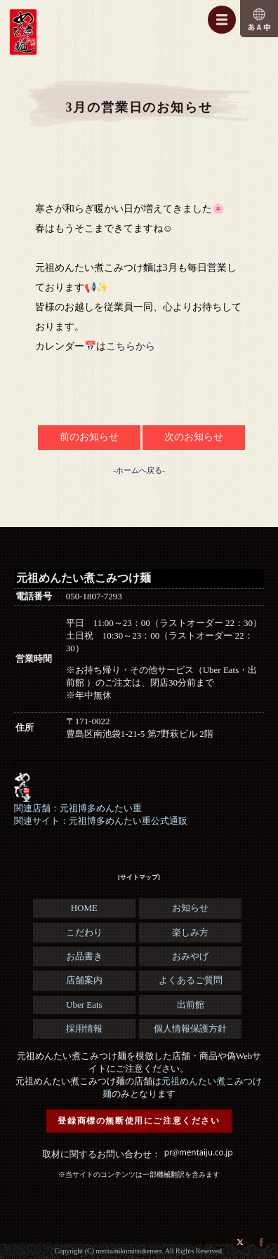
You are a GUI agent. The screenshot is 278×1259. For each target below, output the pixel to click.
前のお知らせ (89, 437)
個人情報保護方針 (190, 1028)
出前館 (190, 1004)
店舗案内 (84, 980)
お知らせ (190, 907)
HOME (84, 907)
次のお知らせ (193, 437)
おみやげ (190, 956)
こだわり (84, 932)
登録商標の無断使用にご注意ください (139, 1121)
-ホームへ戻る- (138, 470)
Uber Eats (84, 1004)
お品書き (84, 956)
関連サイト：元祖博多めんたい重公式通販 (100, 820)
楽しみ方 (190, 932)
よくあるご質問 (191, 980)
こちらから (130, 346)
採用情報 (84, 1028)
